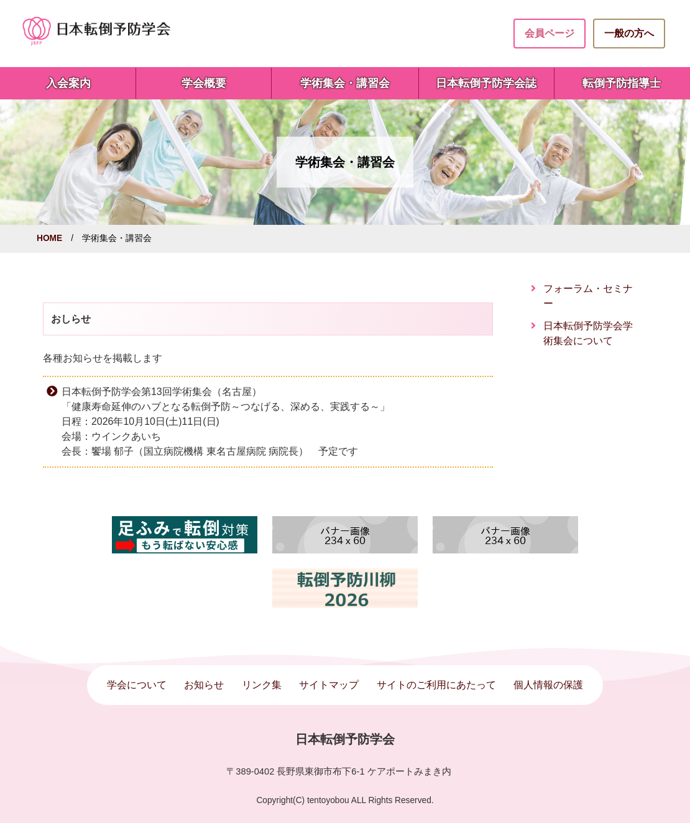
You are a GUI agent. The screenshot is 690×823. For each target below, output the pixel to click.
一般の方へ (629, 33)
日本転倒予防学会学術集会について (588, 333)
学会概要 (204, 83)
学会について (137, 685)
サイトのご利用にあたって (436, 685)
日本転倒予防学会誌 (486, 83)
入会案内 (68, 83)
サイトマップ (329, 685)
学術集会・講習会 (345, 83)
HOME (49, 238)
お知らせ (204, 685)
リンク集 (262, 685)
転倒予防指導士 (621, 83)
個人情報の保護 (548, 685)
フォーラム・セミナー (588, 296)
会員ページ (549, 33)
